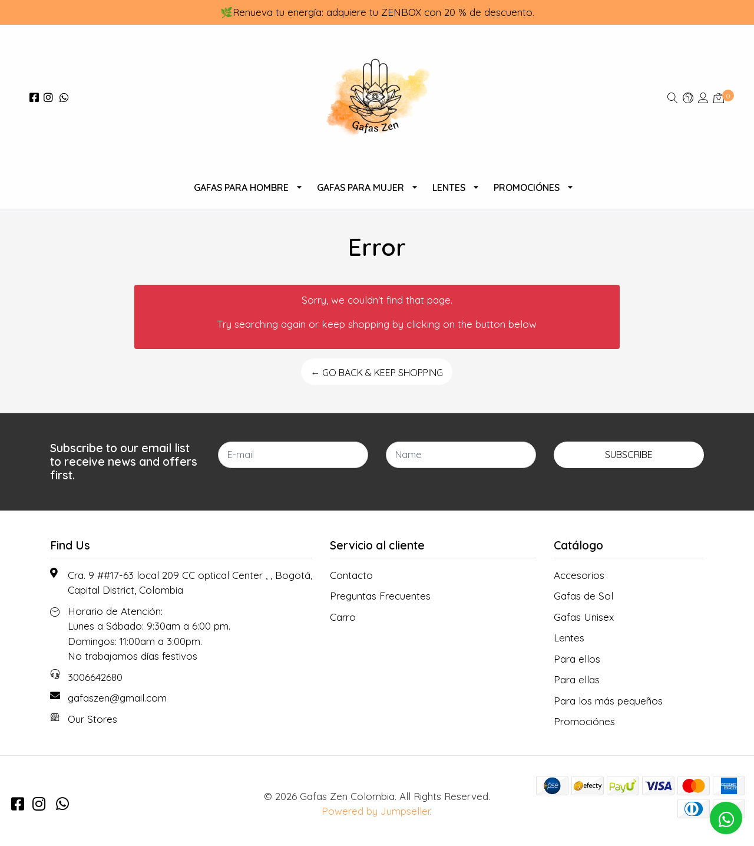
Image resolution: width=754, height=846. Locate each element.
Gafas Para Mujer (360, 187)
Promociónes (527, 187)
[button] (688, 97)
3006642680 (95, 677)
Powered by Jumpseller (376, 811)
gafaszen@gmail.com (117, 698)
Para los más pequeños (608, 700)
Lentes (448, 187)
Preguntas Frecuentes (380, 596)
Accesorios (579, 575)
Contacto (351, 575)
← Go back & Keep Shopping (376, 372)
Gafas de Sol (583, 596)
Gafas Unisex (584, 617)
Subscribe (629, 454)
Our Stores (92, 719)
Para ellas (577, 679)
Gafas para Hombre (241, 187)
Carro (343, 617)
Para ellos (577, 659)
